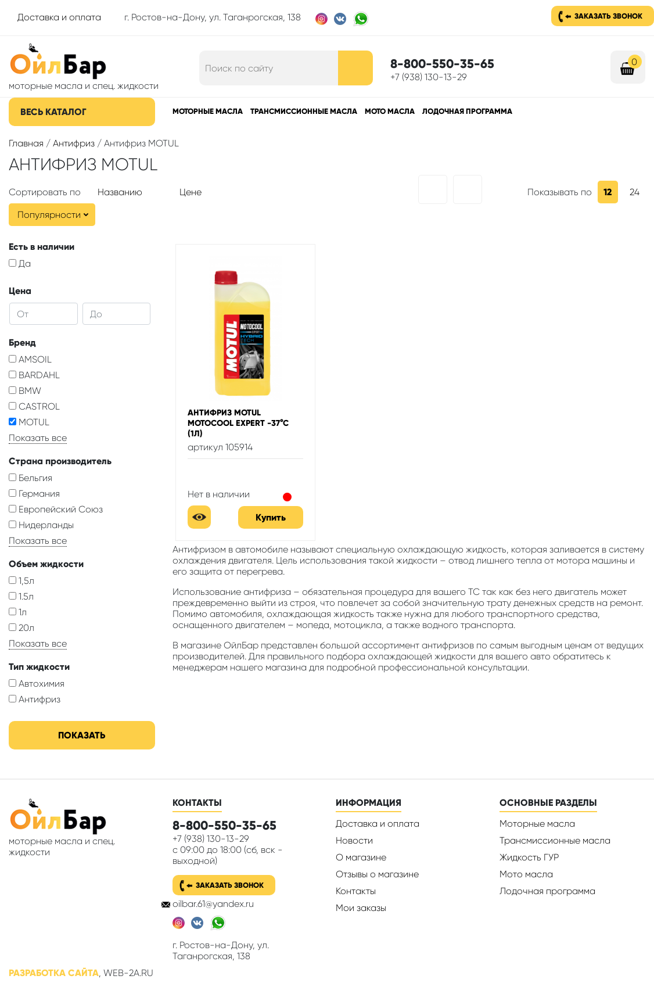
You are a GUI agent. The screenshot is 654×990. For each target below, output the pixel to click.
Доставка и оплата (59, 17)
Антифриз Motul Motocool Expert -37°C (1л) (238, 423)
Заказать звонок (608, 16)
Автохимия (36, 683)
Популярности (49, 214)
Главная (26, 143)
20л (21, 627)
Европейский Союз (56, 509)
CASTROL (34, 406)
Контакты (356, 890)
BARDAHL (34, 375)
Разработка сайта (54, 972)
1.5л (21, 596)
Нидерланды (41, 524)
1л (18, 612)
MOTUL (29, 422)
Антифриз (74, 143)
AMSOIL (30, 359)
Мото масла (390, 111)
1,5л (21, 580)
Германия (34, 493)
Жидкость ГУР (529, 857)
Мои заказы (361, 907)
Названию (120, 192)
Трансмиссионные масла (303, 111)
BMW (25, 390)
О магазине (361, 857)
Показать (81, 735)
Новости (354, 840)
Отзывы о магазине (377, 874)
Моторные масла (208, 111)
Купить (271, 517)
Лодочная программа (467, 111)
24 (634, 192)
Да (20, 263)
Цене (190, 192)
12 (607, 192)
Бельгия (30, 477)
